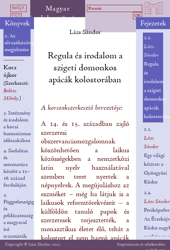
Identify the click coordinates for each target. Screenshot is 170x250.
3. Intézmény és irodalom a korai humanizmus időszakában (17, 127)
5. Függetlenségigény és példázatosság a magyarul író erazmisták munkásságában (22, 219)
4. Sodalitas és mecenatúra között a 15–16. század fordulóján (16, 168)
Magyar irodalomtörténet (57, 13)
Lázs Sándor (85, 32)
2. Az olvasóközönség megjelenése (21, 43)
